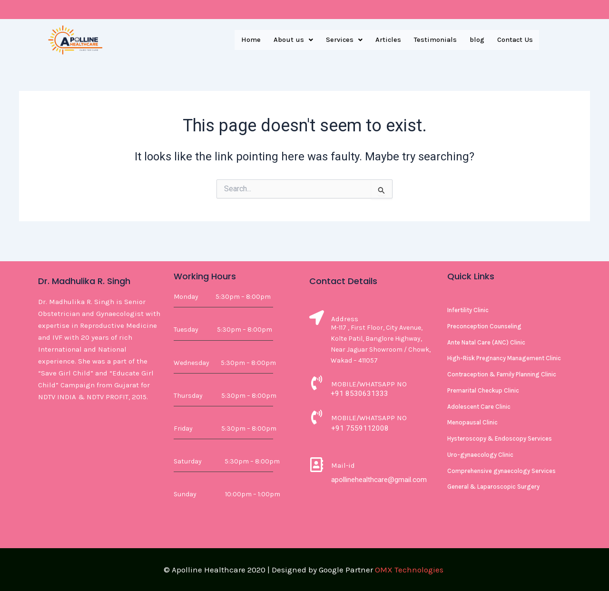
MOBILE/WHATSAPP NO (369, 384)
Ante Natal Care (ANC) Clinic (486, 342)
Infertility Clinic (468, 310)
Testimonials (430, 40)
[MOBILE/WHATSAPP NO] (316, 384)
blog (473, 40)
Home (239, 40)
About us (283, 40)
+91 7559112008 (360, 428)
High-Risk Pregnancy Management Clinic (504, 358)
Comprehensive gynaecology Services (501, 470)
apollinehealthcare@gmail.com (381, 479)
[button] (283, 40)
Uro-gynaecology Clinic (480, 454)
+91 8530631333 (359, 393)
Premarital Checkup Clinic (483, 390)
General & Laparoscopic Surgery (493, 486)
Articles (382, 40)
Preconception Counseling (484, 326)
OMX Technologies (409, 569)
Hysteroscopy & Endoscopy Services (499, 438)
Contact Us (514, 40)
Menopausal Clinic (472, 422)
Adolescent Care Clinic (479, 406)
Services (335, 40)
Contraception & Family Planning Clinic (501, 374)
